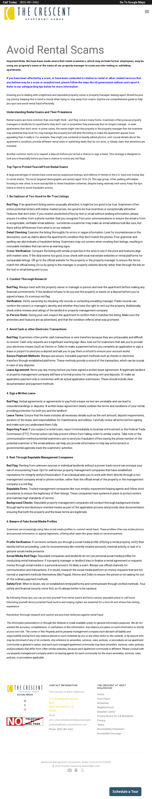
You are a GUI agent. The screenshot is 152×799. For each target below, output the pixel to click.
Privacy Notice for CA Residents (116, 734)
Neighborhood (105, 725)
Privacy (101, 739)
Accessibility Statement (111, 748)
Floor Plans (104, 715)
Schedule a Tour (125, 792)
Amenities (103, 720)
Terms (101, 743)
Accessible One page (110, 753)
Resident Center (107, 729)
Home (101, 711)
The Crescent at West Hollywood (66, 708)
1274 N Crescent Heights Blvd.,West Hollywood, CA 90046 (64, 721)
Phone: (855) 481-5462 (61, 746)
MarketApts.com (91, 783)
